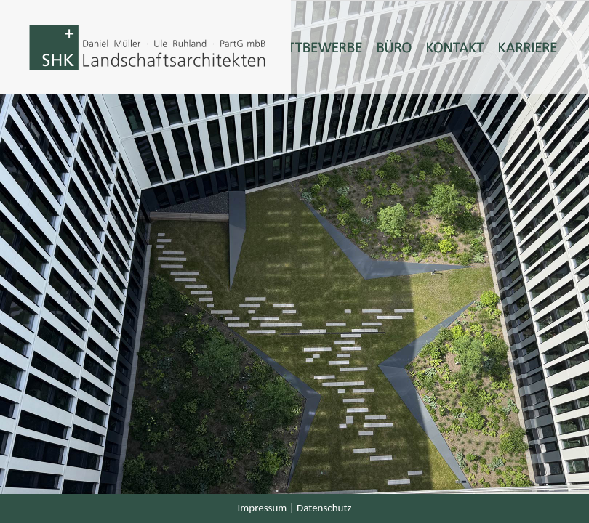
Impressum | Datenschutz (295, 507)
